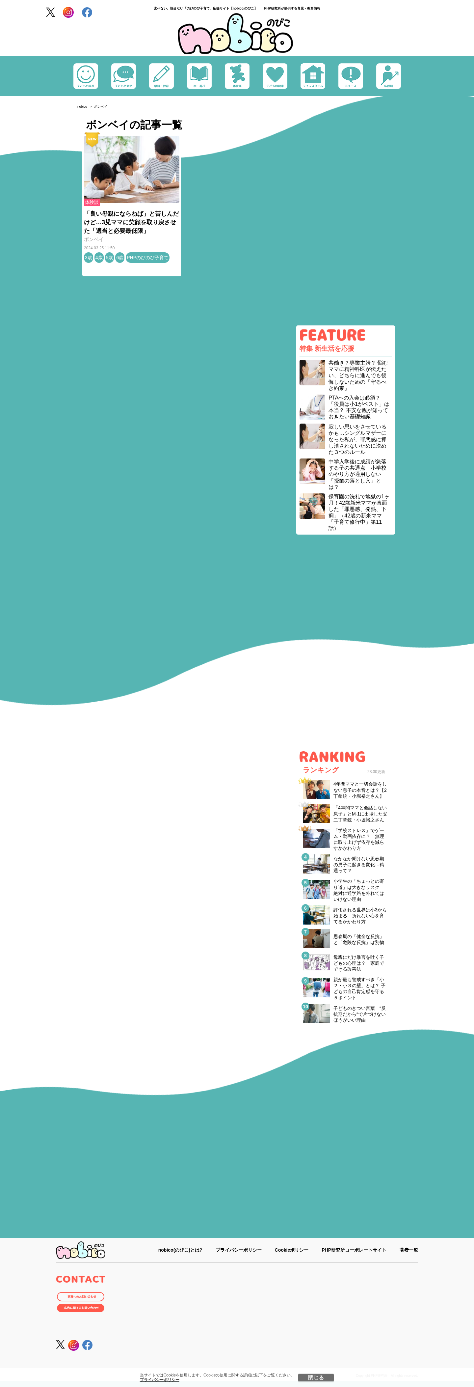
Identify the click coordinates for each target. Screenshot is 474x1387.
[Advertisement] (345, 217)
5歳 (109, 257)
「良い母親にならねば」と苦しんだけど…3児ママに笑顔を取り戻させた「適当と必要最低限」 (131, 222)
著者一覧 (409, 1250)
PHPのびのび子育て (148, 257)
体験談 (92, 202)
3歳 (88, 257)
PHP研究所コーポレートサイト (354, 1250)
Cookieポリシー (292, 1250)
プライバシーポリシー (159, 1379)
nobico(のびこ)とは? (180, 1250)
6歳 (119, 257)
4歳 (99, 257)
